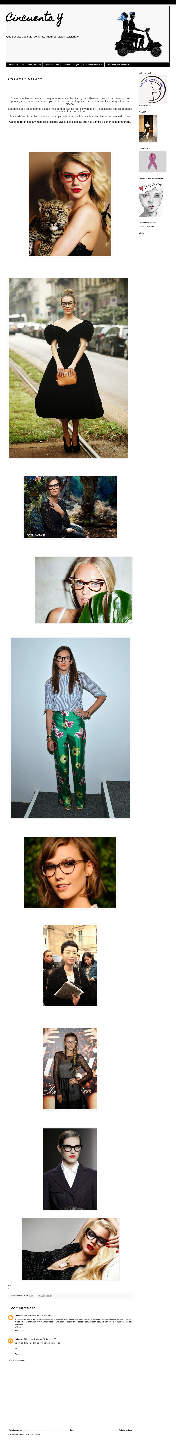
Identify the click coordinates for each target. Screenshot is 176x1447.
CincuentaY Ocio (52, 65)
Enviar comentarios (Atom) (29, 1434)
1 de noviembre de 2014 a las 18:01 (38, 1316)
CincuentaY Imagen (71, 65)
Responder (19, 1331)
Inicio (72, 1430)
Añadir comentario (16, 1360)
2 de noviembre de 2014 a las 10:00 (41, 1339)
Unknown (19, 1316)
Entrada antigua (125, 1430)
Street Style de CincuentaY (117, 65)
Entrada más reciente (17, 1430)
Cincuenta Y (34, 19)
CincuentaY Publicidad (93, 65)
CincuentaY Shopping (31, 65)
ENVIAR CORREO (146, 226)
